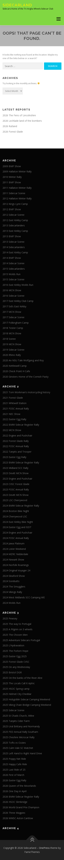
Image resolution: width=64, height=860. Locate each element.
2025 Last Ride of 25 (14, 769)
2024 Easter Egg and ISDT (17, 527)
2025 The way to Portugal (17, 623)
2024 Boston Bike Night (16, 511)
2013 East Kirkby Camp (15, 230)
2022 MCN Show (12, 430)
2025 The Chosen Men (15, 634)
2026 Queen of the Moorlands (19, 785)
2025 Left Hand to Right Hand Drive (22, 753)
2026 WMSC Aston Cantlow (18, 818)
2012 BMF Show (12, 209)
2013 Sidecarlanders (14, 225)
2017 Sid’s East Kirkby (14, 306)
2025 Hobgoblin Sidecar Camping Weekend (26, 699)
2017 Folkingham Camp (16, 322)
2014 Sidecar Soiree (13, 263)
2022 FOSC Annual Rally (16, 446)
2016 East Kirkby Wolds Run (18, 284)
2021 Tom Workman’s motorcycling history (26, 392)
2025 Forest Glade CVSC (16, 661)
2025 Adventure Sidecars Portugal (21, 640)
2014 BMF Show (12, 257)
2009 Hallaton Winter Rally (17, 171)
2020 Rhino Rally (12, 355)
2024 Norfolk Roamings (16, 565)
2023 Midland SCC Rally (15, 468)
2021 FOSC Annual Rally (16, 408)
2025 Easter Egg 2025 (15, 656)
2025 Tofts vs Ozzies (14, 742)
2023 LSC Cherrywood (15, 500)
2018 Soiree (9, 338)
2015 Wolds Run (11, 274)
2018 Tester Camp (13, 328)
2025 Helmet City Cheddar (17, 694)
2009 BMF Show (12, 166)
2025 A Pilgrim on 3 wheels (17, 629)
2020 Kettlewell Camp (15, 365)
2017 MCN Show (12, 311)
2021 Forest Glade (13, 397)
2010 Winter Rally (12, 177)
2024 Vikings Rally (12, 592)
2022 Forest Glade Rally (16, 441)
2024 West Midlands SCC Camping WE (24, 597)
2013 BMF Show (12, 236)
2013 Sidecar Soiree (13, 241)
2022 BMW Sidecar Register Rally (21, 424)
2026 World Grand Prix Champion (21, 807)
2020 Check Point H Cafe (16, 371)
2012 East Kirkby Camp (15, 220)
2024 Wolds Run (11, 602)
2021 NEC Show (11, 414)
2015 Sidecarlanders (14, 268)
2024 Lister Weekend (14, 548)
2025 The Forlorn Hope (15, 650)
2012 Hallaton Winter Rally (17, 198)
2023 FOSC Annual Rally (16, 489)
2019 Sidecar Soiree (13, 349)
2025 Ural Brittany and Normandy (21, 726)
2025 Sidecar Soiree (13, 710)
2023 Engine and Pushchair (17, 478)
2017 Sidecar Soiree (13, 317)
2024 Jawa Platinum (13, 543)
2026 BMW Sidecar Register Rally (21, 796)
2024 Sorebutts (11, 581)
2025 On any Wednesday (16, 667)
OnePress (44, 847)
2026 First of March (13, 775)
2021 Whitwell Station (14, 403)
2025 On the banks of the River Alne (22, 677)
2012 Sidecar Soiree (13, 214)
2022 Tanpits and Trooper (17, 451)
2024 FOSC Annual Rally (16, 538)
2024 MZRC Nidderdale (15, 554)
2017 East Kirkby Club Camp (18, 301)
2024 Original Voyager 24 (16, 570)
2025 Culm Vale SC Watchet (18, 748)
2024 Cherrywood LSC (15, 516)
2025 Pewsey (10, 618)
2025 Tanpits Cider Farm (16, 721)
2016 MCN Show (12, 290)
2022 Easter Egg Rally (14, 419)
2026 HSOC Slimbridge (15, 801)
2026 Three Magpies (14, 812)
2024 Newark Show (13, 559)
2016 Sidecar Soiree (13, 295)
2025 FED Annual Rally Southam (20, 731)
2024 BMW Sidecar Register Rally (21, 505)
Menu (58, 18)
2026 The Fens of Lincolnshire (19, 115)
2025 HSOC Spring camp (16, 688)
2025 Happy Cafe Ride (15, 764)
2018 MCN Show (12, 333)
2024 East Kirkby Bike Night (18, 522)
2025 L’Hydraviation (13, 645)
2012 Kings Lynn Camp (15, 203)
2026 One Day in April (14, 791)
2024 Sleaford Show (14, 575)
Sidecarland (17, 5)
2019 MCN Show (12, 344)
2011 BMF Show (12, 182)
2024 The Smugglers (14, 586)
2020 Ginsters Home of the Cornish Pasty (25, 376)
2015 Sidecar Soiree (13, 279)
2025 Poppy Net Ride (14, 758)
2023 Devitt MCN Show (16, 473)
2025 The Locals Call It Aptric (19, 683)
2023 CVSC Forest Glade (16, 484)
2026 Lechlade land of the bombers (22, 120)
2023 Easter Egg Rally (14, 457)
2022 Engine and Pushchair (17, 435)
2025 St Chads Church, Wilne (18, 715)
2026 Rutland (10, 126)
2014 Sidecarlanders (14, 247)
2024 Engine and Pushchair (17, 532)
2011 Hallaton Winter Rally (17, 187)
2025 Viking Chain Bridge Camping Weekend (27, 704)
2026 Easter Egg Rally (14, 780)
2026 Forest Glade (13, 131)
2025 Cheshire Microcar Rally (18, 737)
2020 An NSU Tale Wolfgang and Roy (23, 360)
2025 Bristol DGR (12, 672)
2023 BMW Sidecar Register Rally (21, 462)
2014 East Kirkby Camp (15, 252)
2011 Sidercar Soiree (14, 193)
